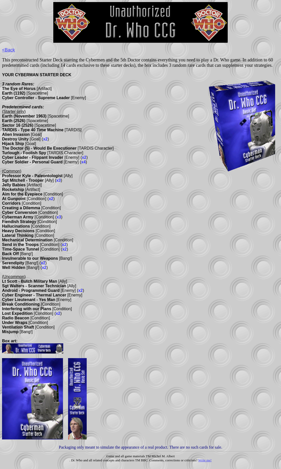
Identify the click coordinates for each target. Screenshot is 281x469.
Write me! (205, 460)
